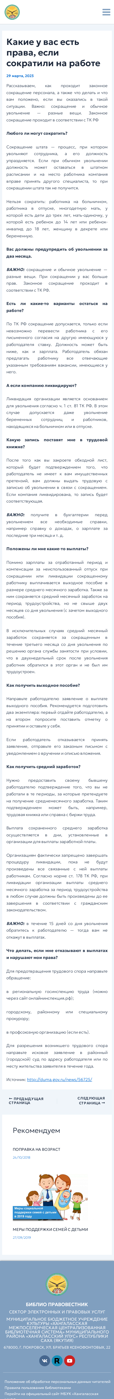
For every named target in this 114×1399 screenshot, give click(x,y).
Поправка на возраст (36, 1149)
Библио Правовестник (57, 1304)
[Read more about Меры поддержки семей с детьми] (57, 1197)
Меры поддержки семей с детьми (50, 1229)
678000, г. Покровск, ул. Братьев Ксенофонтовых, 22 (57, 1347)
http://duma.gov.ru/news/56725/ (59, 1079)
